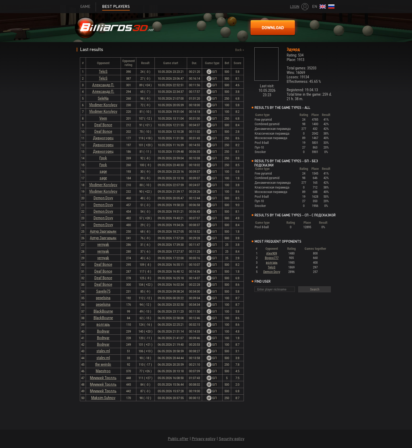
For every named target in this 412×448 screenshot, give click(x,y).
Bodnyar (103, 331)
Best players (116, 6)
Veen (103, 118)
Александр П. (103, 85)
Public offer (178, 438)
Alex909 (271, 253)
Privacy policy (203, 438)
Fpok (103, 158)
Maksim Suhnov (103, 397)
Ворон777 (272, 258)
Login (294, 7)
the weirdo (103, 364)
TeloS (103, 71)
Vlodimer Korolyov (103, 105)
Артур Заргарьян (103, 231)
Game (85, 6)
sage (103, 171)
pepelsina (103, 298)
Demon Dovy (103, 198)
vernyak (103, 244)
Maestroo (103, 371)
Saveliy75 (103, 291)
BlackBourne (103, 311)
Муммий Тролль (103, 377)
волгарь (103, 324)
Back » (239, 50)
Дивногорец (103, 138)
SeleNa (103, 98)
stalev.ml (103, 351)
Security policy (231, 438)
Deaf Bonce (103, 125)
